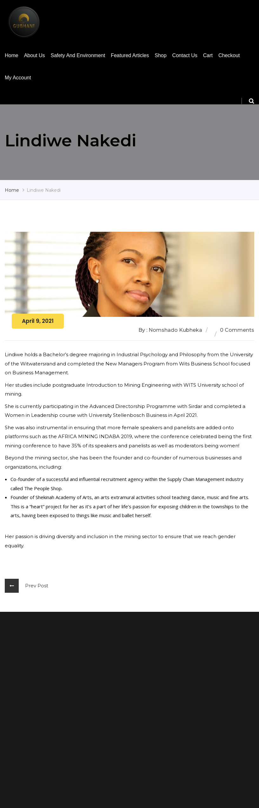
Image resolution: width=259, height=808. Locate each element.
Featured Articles (130, 55)
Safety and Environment (78, 55)
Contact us (184, 55)
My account (18, 77)
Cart (208, 55)
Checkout (229, 55)
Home (11, 55)
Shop (160, 55)
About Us (34, 55)
